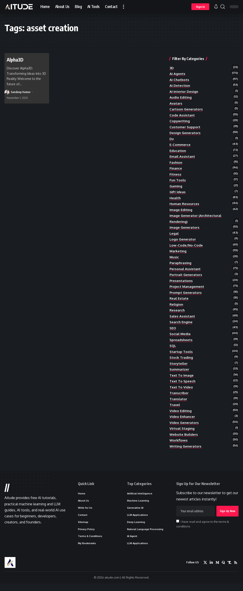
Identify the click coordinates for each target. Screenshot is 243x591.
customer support (186, 124)
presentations (182, 282)
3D (172, 64)
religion (177, 307)
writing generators (187, 452)
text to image (182, 379)
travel (175, 410)
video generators (185, 428)
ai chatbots (180, 76)
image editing (181, 209)
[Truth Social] (229, 570)
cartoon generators (187, 106)
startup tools (182, 355)
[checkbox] (177, 528)
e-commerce (180, 143)
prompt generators (187, 294)
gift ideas (178, 191)
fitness (176, 173)
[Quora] (223, 570)
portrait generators (187, 276)
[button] (123, 6)
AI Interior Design (185, 88)
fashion (176, 161)
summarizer (180, 373)
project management (188, 288)
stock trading (182, 361)
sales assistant (183, 319)
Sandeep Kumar (21, 92)
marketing (179, 252)
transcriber (180, 397)
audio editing (181, 94)
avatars (176, 100)
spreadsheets (182, 343)
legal (174, 234)
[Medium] (217, 570)
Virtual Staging (183, 434)
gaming (176, 185)
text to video (182, 391)
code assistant (183, 112)
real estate (180, 300)
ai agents (178, 70)
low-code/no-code (187, 246)
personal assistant (186, 270)
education (178, 149)
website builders (184, 440)
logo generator (184, 240)
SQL (173, 349)
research (178, 313)
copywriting (180, 118)
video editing (181, 416)
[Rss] (236, 570)
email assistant (183, 155)
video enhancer (183, 422)
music (174, 258)
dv (172, 137)
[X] (205, 570)
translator (179, 404)
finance (176, 167)
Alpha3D (15, 59)
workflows (179, 446)
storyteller (180, 367)
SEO (173, 331)
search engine (182, 325)
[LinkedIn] (211, 570)
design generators (186, 131)
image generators (185, 228)
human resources (185, 203)
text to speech (183, 385)
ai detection (181, 82)
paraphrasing (181, 264)
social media (180, 337)
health (176, 197)
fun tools (178, 179)
